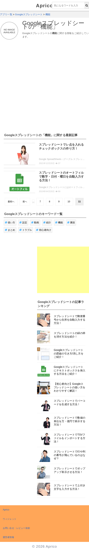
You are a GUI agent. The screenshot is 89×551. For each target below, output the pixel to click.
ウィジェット (9, 519)
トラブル (25, 230)
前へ (25, 201)
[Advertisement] (39, 84)
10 (68, 201)
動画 (35, 222)
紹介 (47, 222)
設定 (23, 222)
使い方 (10, 222)
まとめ (10, 230)
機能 (59, 222)
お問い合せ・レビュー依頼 (16, 528)
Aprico (44, 5)
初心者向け (43, 230)
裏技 (71, 222)
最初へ (11, 201)
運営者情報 (8, 537)
